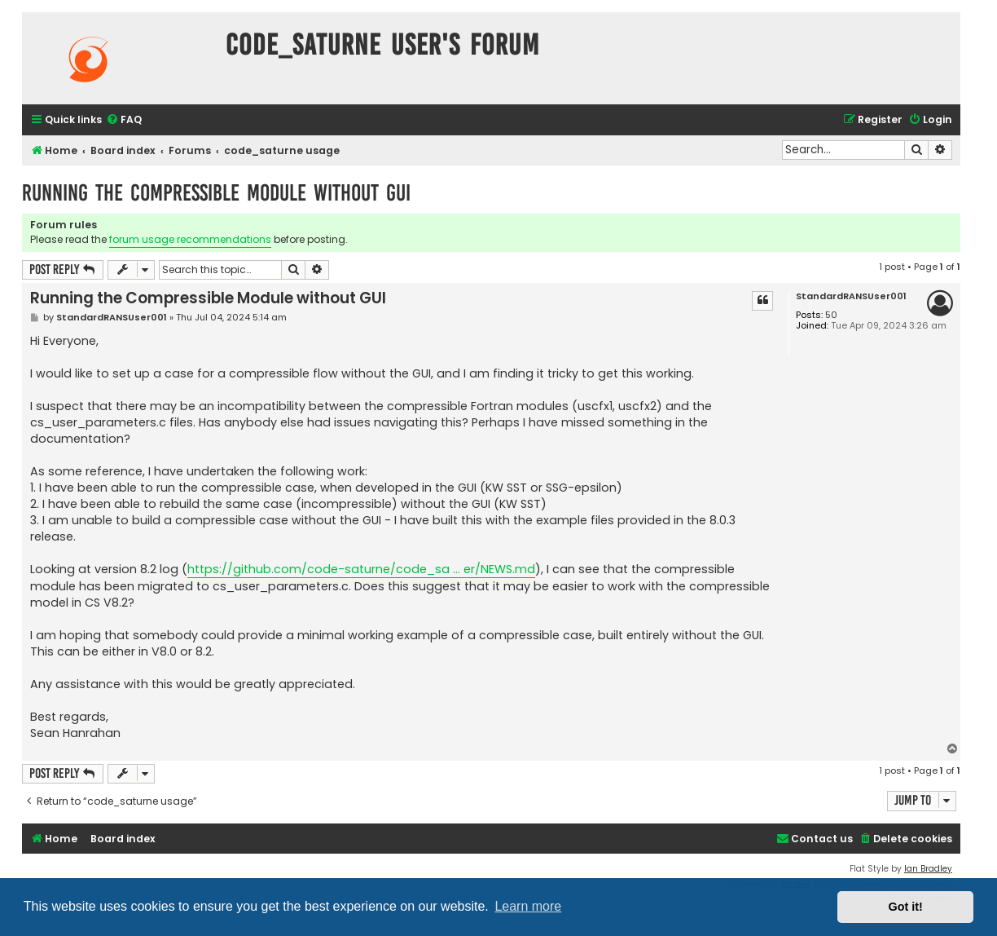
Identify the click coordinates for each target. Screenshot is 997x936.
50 (831, 315)
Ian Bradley (928, 869)
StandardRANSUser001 (851, 296)
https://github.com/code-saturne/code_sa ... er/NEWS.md (361, 569)
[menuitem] (124, 120)
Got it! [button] (906, 906)
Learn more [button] (527, 906)
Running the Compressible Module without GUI (216, 192)
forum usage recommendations (190, 239)
